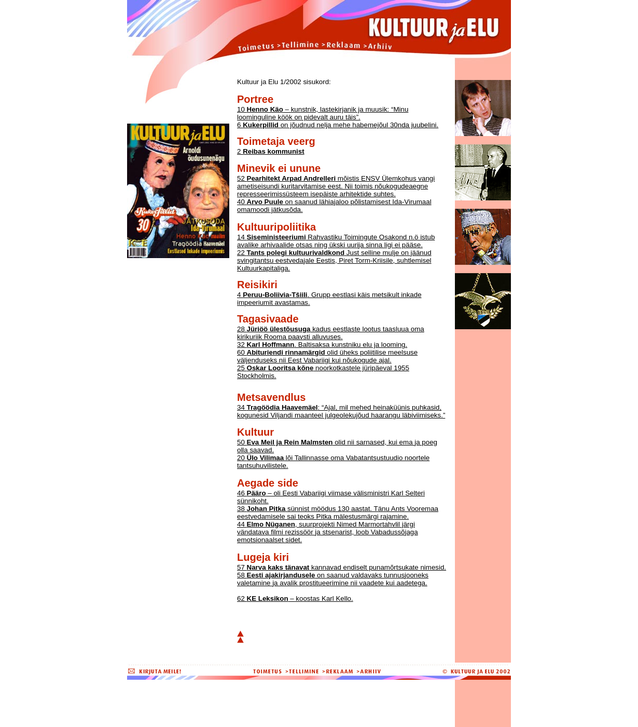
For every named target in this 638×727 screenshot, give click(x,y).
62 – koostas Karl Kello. (295, 598)
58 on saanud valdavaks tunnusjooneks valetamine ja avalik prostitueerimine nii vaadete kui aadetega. (332, 579)
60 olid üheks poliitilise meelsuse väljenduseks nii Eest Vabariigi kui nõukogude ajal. (327, 356)
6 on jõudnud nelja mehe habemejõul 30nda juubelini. (337, 125)
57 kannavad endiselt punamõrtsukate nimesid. (341, 567)
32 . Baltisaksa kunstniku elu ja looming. (322, 344)
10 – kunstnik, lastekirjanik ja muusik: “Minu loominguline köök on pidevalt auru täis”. (322, 113)
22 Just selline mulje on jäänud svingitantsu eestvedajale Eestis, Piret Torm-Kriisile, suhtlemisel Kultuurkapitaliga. (334, 260)
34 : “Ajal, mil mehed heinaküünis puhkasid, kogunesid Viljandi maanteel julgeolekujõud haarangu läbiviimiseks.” (341, 411)
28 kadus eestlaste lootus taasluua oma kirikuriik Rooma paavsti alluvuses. (330, 333)
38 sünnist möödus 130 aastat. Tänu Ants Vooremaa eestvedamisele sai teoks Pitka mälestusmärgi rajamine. (337, 512)
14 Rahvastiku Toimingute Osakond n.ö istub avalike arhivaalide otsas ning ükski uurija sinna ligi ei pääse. (336, 241)
